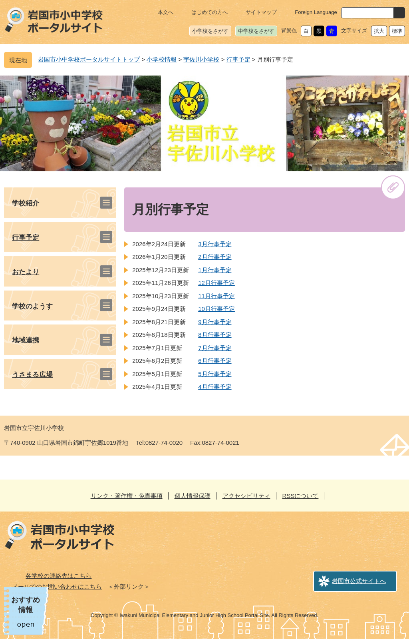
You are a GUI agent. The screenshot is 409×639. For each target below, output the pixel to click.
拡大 (379, 31)
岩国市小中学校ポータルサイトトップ (89, 59)
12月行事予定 (216, 282)
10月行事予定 (216, 308)
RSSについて (300, 495)
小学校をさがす (210, 31)
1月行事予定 (214, 270)
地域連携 (25, 340)
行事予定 (238, 59)
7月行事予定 (214, 347)
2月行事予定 (214, 256)
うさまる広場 (32, 374)
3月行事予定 (214, 244)
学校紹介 (25, 203)
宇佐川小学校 (201, 59)
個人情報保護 (192, 495)
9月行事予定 (214, 322)
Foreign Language (316, 12)
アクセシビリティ (246, 495)
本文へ (165, 12)
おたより (25, 272)
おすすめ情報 (25, 605)
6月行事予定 (214, 360)
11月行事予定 (216, 296)
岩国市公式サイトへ (359, 580)
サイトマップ (261, 12)
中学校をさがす (256, 31)
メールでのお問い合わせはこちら (57, 586)
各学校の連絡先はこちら (58, 575)
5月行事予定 (214, 373)
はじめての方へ (209, 12)
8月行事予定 (214, 334)
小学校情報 (162, 59)
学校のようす (32, 306)
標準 (397, 31)
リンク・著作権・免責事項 (127, 495)
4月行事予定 (214, 386)
